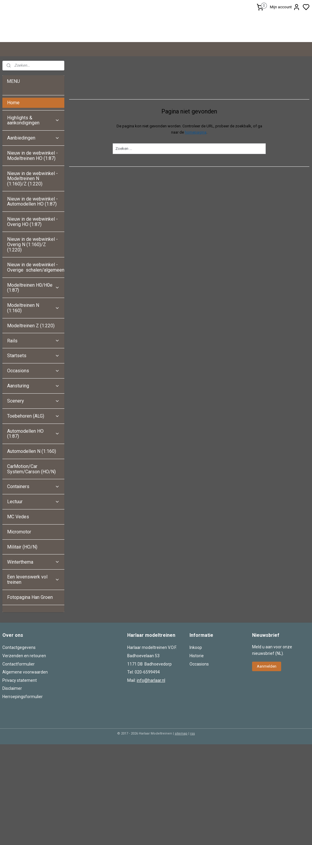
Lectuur (33, 543)
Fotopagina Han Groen (30, 638)
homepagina (196, 173)
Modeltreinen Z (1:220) (31, 367)
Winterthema (33, 603)
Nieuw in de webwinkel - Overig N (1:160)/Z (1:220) (32, 286)
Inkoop (196, 689)
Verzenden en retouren (24, 697)
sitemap (181, 775)
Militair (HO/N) (22, 588)
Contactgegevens (19, 689)
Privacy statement (19, 721)
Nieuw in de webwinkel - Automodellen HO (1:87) (32, 242)
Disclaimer (12, 729)
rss (192, 775)
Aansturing (33, 427)
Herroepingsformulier (22, 737)
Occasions (33, 412)
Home (13, 144)
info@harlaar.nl (151, 721)
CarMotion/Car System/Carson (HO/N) (31, 510)
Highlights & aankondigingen (33, 161)
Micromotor (19, 573)
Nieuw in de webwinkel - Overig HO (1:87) (32, 262)
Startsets (33, 397)
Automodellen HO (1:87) (33, 474)
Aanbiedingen (33, 179)
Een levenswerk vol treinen (33, 620)
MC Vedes (18, 558)
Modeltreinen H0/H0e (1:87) (33, 328)
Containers (33, 528)
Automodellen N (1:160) (31, 492)
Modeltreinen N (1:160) (33, 349)
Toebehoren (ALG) (33, 457)
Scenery (33, 442)
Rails (33, 382)
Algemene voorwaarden (25, 713)
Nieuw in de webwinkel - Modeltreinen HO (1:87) (32, 196)
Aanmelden (266, 707)
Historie (197, 697)
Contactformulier (18, 705)
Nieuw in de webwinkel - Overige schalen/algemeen (35, 308)
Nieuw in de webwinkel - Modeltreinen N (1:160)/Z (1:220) (32, 220)
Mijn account (285, 7)
